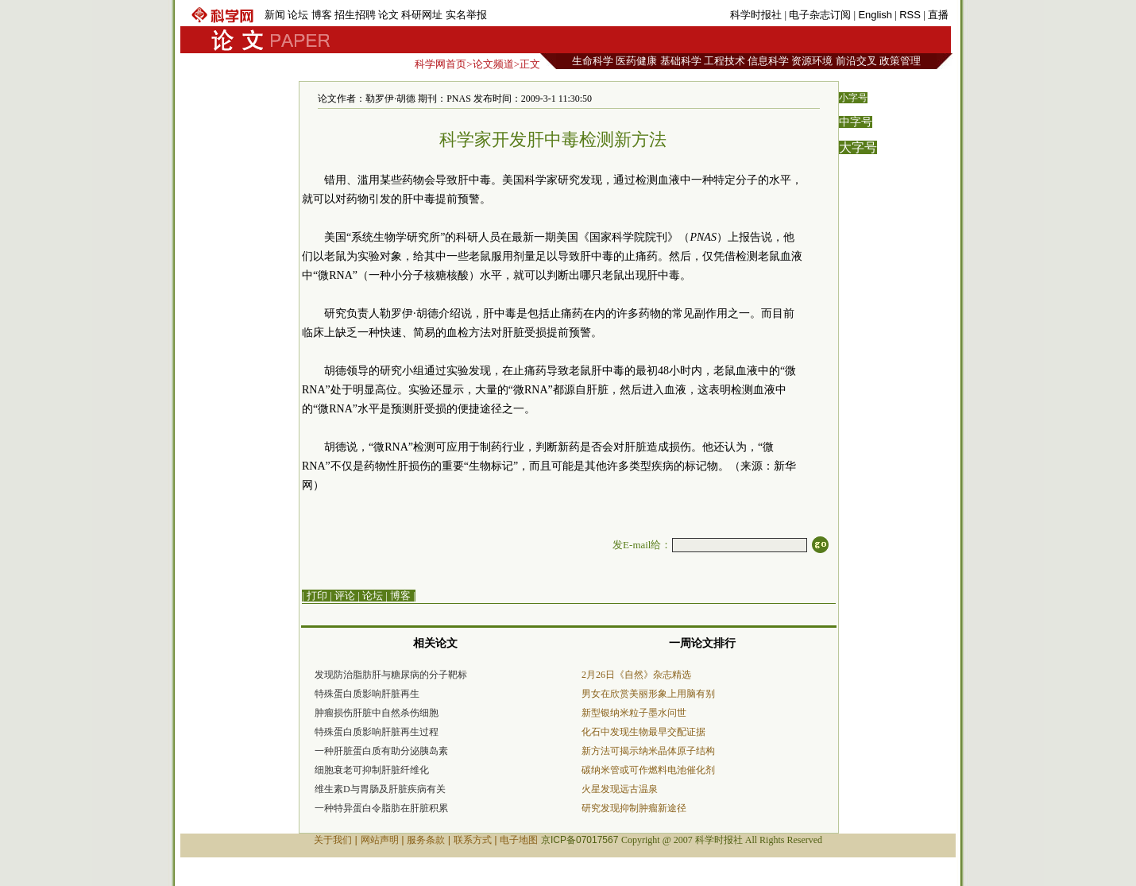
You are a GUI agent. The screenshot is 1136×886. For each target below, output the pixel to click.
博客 (321, 15)
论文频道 (493, 64)
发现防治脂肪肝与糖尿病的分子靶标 (391, 674)
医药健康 (636, 61)
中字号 (855, 122)
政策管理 (900, 61)
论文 (388, 15)
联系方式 (473, 839)
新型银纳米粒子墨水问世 (634, 712)
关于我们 (333, 839)
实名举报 (466, 15)
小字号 (853, 97)
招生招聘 (355, 15)
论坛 (298, 15)
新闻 (275, 15)
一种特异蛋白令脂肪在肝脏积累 (381, 808)
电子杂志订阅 (820, 15)
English (875, 15)
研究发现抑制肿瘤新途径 (634, 808)
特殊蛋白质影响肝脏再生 (367, 693)
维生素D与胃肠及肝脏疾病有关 (380, 789)
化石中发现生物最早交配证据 (643, 731)
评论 (344, 596)
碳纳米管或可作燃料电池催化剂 (648, 770)
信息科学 (768, 61)
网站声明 (380, 839)
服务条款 (426, 839)
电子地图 (519, 839)
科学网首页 (440, 64)
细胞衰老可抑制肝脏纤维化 (372, 770)
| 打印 (314, 596)
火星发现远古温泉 (620, 789)
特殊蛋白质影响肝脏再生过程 (377, 731)
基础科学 (680, 61)
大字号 (858, 147)
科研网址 (421, 15)
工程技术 (724, 61)
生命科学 (592, 61)
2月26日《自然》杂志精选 (636, 674)
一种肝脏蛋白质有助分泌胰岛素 (381, 750)
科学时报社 (756, 15)
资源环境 (812, 61)
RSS (910, 15)
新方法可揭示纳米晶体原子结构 (648, 750)
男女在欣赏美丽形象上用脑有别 (648, 693)
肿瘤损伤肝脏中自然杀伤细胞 (377, 712)
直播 (938, 15)
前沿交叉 (856, 61)
